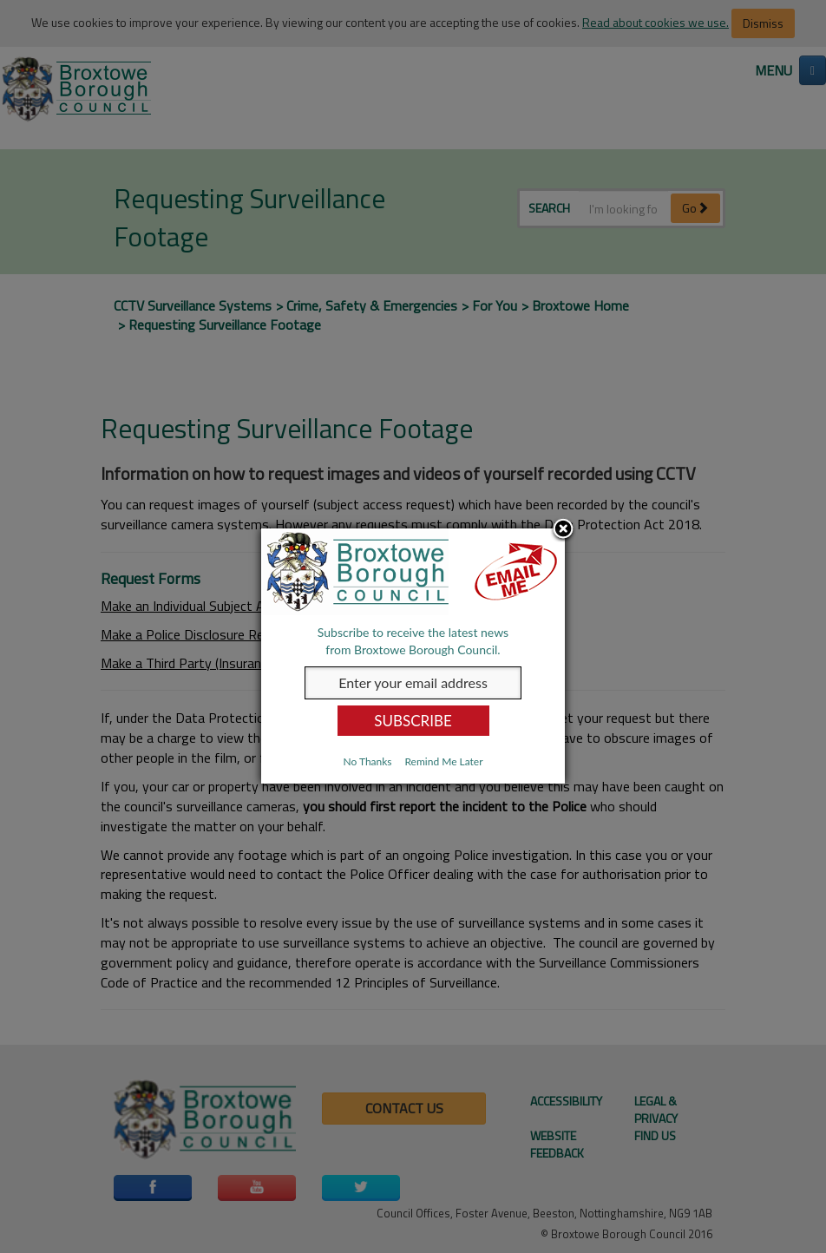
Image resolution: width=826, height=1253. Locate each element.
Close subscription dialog (563, 530)
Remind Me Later (443, 761)
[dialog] (413, 656)
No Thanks (367, 761)
